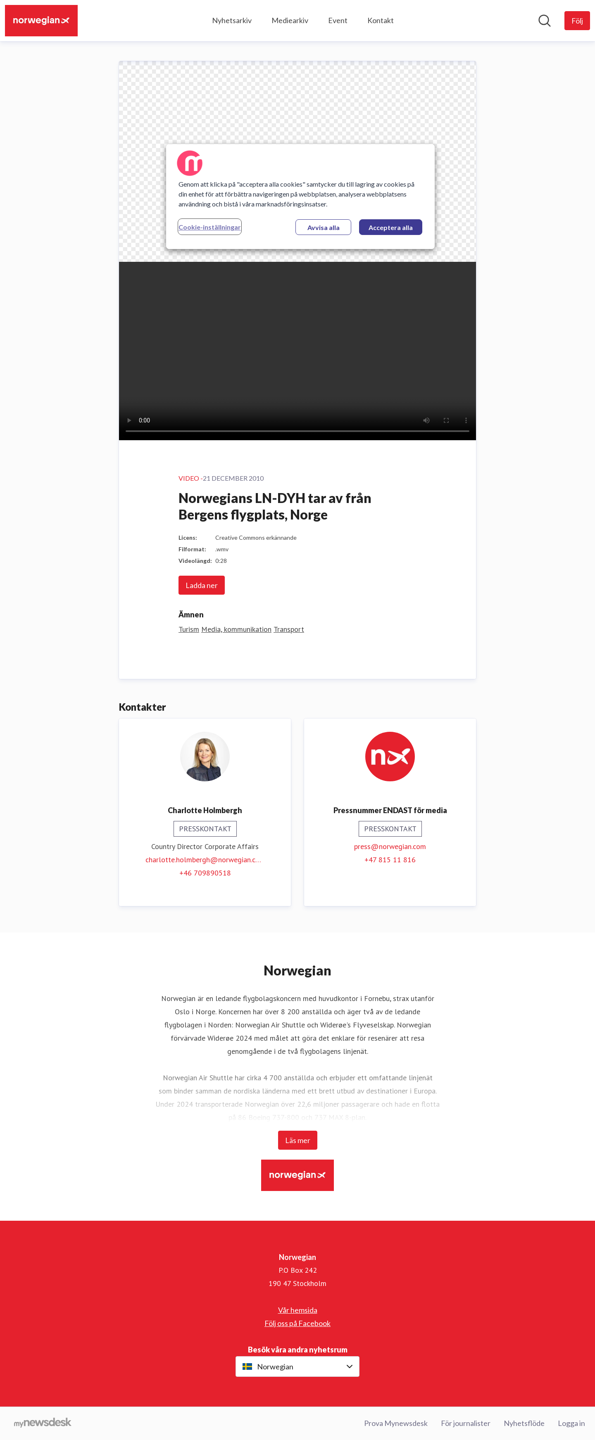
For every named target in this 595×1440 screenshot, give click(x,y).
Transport (289, 629)
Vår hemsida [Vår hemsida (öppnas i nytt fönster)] (297, 1309)
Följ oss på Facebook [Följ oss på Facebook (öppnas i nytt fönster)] (297, 1323)
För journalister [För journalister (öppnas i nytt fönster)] (465, 1423)
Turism (188, 629)
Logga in (571, 1423)
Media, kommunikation (236, 629)
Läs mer (297, 1140)
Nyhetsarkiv (232, 20)
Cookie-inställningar (209, 227)
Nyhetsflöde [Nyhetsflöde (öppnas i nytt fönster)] (524, 1423)
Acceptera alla (391, 227)
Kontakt (380, 20)
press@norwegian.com (390, 846)
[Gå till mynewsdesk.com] (43, 1423)
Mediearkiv (289, 20)
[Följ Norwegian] (577, 20)
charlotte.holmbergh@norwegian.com (204, 859)
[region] (300, 196)
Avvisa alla (323, 227)
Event (337, 20)
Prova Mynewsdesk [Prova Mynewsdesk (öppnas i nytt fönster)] (396, 1423)
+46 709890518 (205, 873)
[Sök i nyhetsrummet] (544, 20)
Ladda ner (202, 585)
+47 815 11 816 (390, 859)
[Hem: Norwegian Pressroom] (41, 20)
